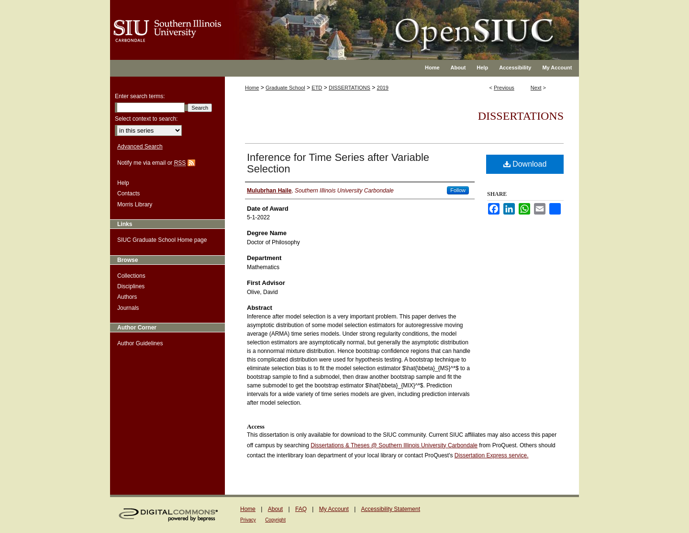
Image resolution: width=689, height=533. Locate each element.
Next (536, 88)
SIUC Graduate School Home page (162, 240)
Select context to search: (146, 118)
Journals (128, 308)
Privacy (248, 519)
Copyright (275, 519)
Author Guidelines (140, 343)
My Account (334, 509)
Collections (131, 275)
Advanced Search (140, 146)
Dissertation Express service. (492, 455)
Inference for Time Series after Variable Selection (338, 163)
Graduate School (285, 88)
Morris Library (134, 204)
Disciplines (130, 286)
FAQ (301, 509)
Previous (504, 88)
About (275, 509)
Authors (127, 297)
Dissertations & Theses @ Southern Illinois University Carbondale (394, 445)
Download (525, 164)
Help (123, 183)
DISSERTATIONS (349, 88)
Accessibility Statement (390, 509)
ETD (316, 88)
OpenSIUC (375, 24)
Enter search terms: (140, 96)
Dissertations (521, 116)
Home (252, 88)
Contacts (128, 193)
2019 (383, 88)
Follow (458, 190)
